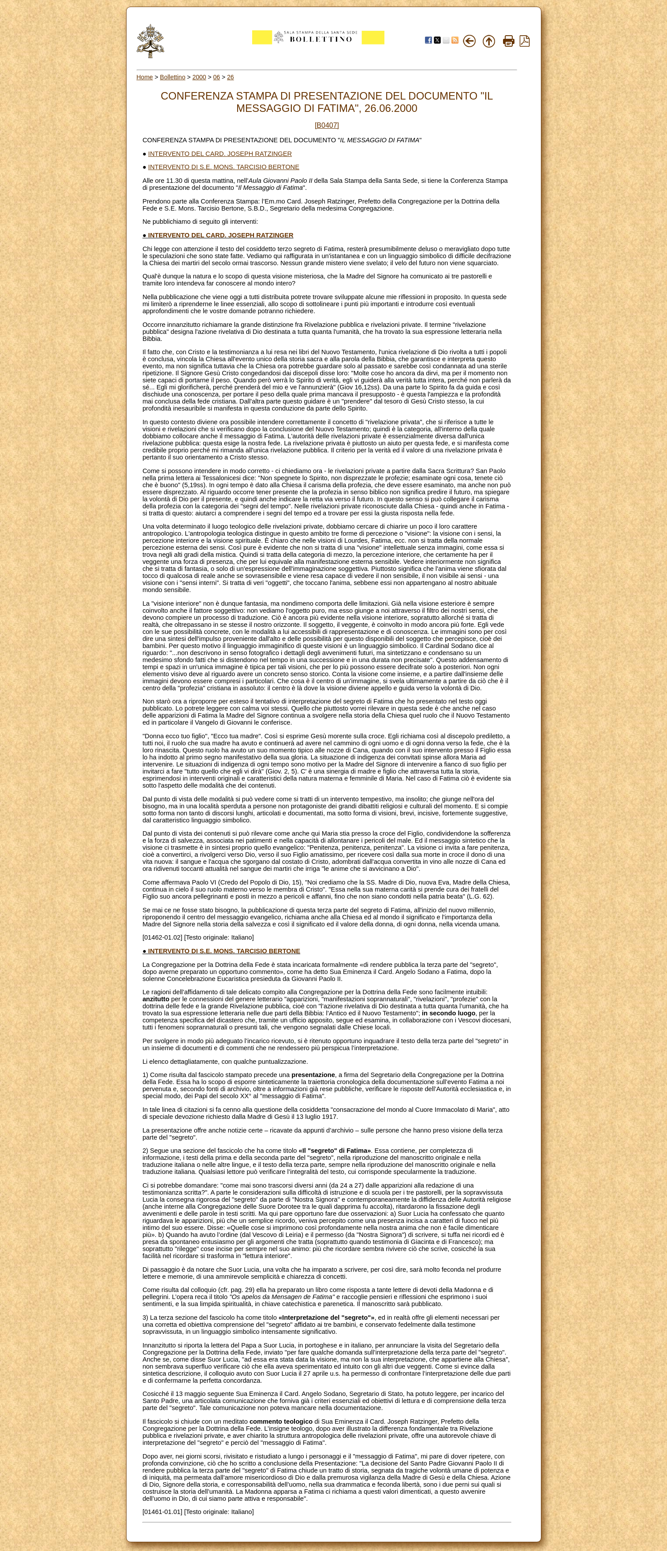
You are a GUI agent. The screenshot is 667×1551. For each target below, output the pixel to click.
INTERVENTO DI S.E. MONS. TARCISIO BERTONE (223, 166)
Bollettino (173, 77)
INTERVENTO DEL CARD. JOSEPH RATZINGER (220, 153)
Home (145, 77)
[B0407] (327, 125)
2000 (199, 77)
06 (216, 77)
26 (230, 77)
